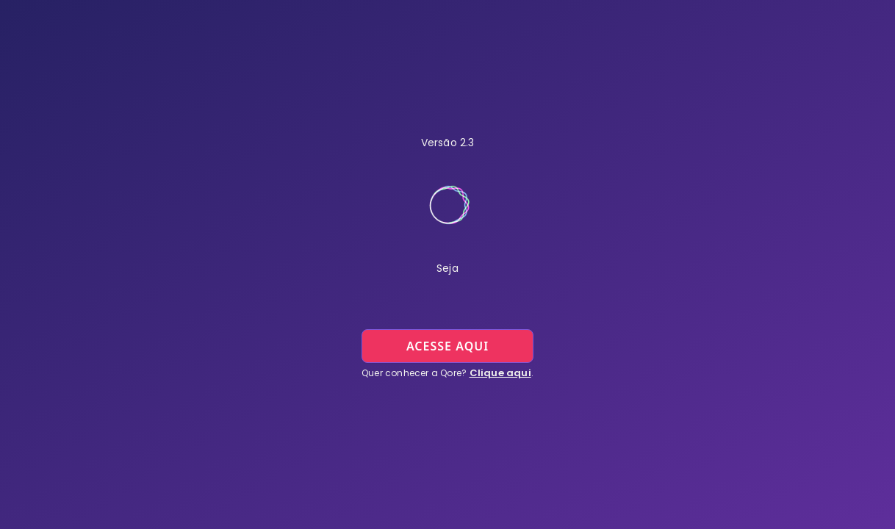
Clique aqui (500, 373)
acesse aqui (447, 346)
